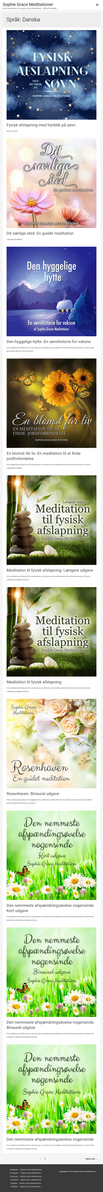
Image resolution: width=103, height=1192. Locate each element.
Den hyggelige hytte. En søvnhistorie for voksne (49, 341)
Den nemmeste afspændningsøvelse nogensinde (50, 1139)
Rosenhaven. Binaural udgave (33, 793)
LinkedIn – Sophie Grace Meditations (26, 1186)
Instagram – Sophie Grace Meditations (25, 1173)
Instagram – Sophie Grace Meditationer (26, 1169)
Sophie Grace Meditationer (28, 4)
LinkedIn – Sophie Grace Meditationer (25, 1183)
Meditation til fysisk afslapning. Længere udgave (50, 570)
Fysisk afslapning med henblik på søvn (41, 125)
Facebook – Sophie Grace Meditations (25, 1180)
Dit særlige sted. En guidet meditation (40, 233)
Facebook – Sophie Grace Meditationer (26, 1176)
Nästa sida (92, 1159)
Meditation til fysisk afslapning (34, 682)
